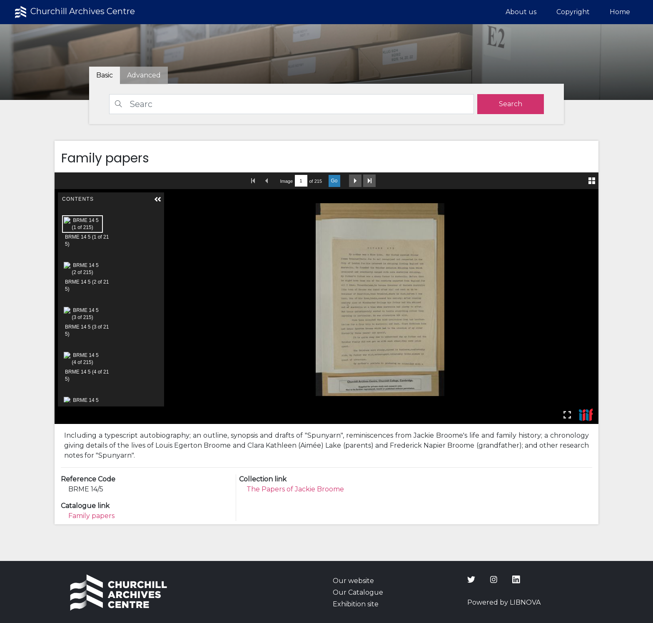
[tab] (144, 75)
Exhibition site (356, 604)
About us (521, 12)
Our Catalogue (358, 592)
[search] (510, 104)
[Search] (291, 104)
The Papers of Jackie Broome (295, 489)
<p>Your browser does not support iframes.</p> (327, 298)
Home (620, 12)
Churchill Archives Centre (74, 12)
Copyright (573, 12)
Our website (353, 581)
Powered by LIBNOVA (504, 602)
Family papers (91, 516)
